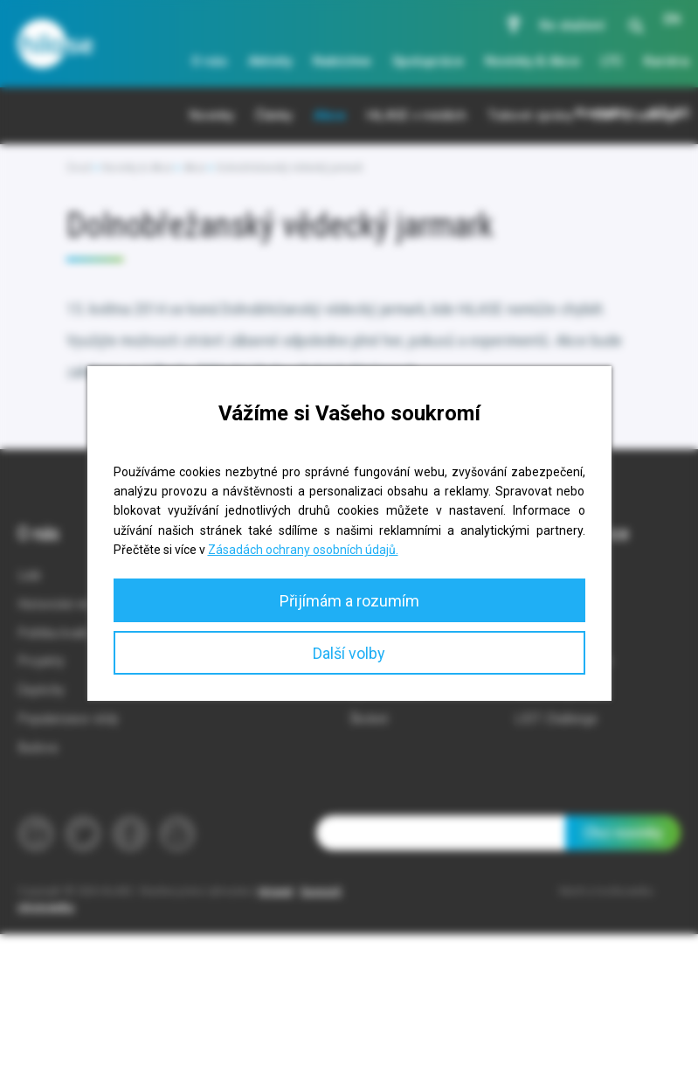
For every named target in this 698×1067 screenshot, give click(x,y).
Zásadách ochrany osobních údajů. (303, 550)
